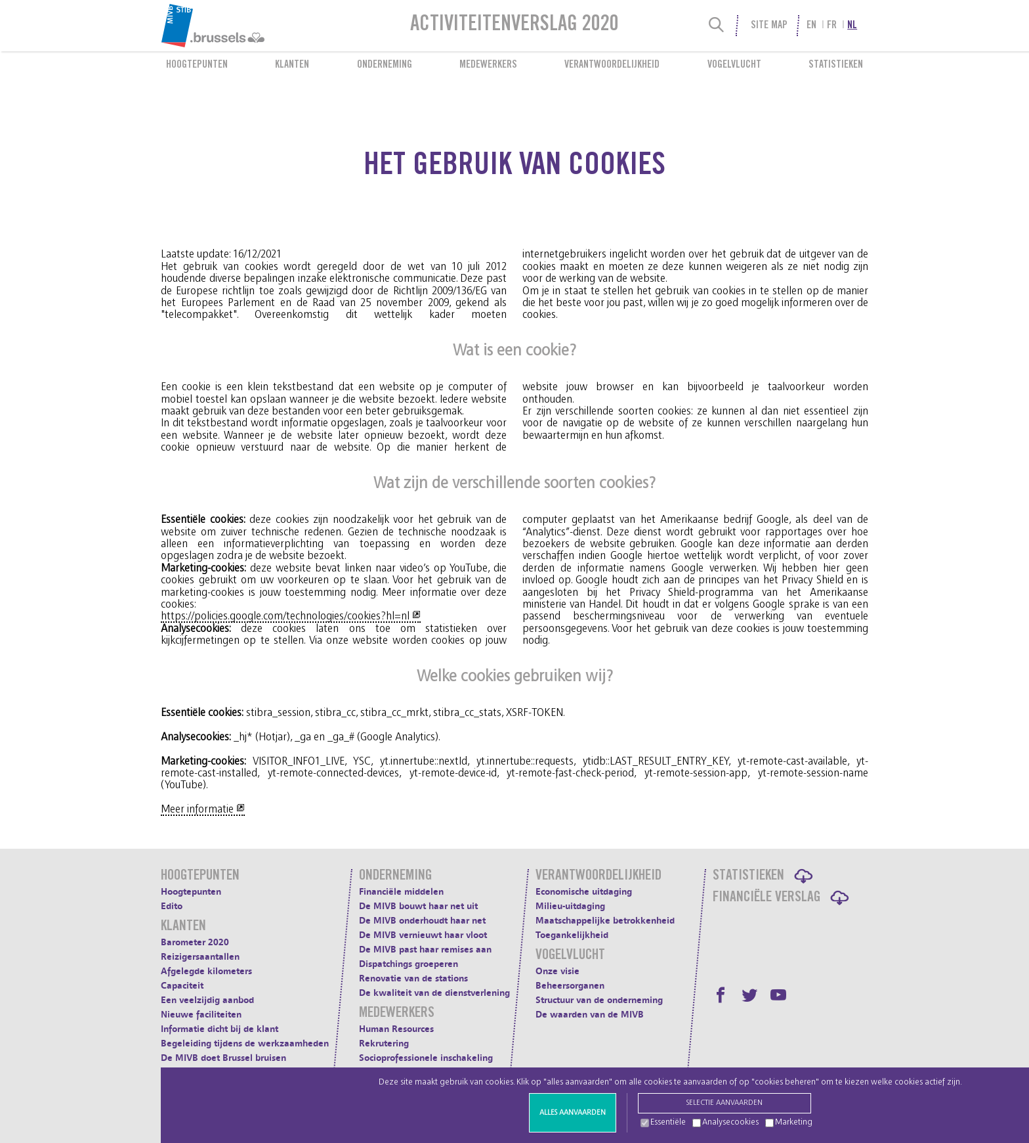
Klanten (292, 65)
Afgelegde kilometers (206, 971)
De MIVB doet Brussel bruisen (223, 1058)
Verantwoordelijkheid (612, 65)
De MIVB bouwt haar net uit (418, 906)
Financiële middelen (401, 891)
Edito (171, 906)
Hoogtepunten (197, 65)
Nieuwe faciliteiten (201, 1014)
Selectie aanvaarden (724, 1102)
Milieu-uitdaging (570, 906)
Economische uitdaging (584, 891)
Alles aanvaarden (572, 1112)
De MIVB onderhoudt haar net (422, 920)
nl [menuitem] (852, 25)
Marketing (793, 1122)
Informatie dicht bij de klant (219, 1029)
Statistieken (835, 65)
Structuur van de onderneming (599, 1000)
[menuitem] (245, 25)
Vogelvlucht (734, 65)
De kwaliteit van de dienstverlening (434, 992)
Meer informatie (197, 809)
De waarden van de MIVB (590, 1014)
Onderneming (384, 65)
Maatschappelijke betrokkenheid (605, 920)
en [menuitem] (811, 25)
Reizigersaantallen (200, 956)
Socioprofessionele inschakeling (426, 1058)
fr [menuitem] (832, 25)
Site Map (769, 25)
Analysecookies (730, 1122)
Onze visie (557, 971)
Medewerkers (488, 65)
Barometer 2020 (195, 942)
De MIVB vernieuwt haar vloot (423, 935)
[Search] (716, 26)
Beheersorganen (570, 985)
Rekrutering (384, 1043)
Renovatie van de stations (413, 978)
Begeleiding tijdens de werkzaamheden (245, 1043)
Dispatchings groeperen (408, 964)
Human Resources (396, 1029)
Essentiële (668, 1122)
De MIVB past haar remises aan (425, 949)
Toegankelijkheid (572, 935)
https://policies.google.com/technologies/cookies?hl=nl (285, 616)
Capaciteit (182, 985)
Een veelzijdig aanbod (207, 1000)
